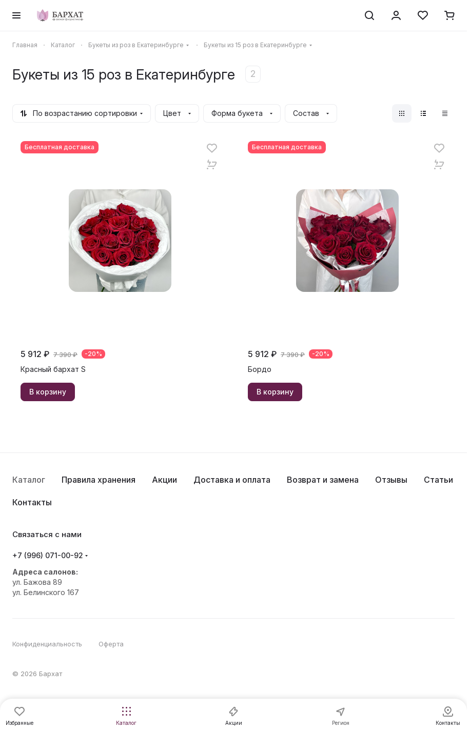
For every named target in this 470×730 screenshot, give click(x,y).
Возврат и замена (323, 480)
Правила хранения (98, 480)
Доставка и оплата (231, 480)
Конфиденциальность (47, 644)
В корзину (47, 391)
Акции (164, 480)
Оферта (111, 644)
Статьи (438, 480)
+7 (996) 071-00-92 (47, 555)
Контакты (32, 502)
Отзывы (391, 480)
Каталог (28, 480)
